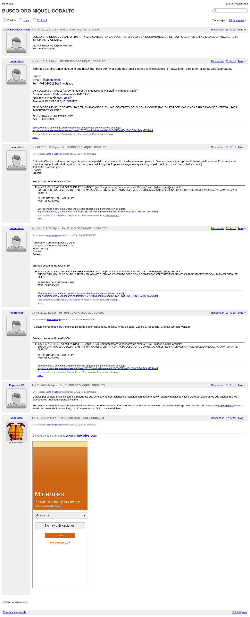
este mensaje (53, 154)
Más (240, 29)
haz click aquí (106, 134)
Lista (26, 20)
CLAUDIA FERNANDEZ (17, 29)
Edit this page (239, 612)
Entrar (229, 3)
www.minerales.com (81, 435)
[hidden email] (52, 80)
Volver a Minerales (15, 602)
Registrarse (241, 3)
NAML (35, 138)
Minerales (7, 3)
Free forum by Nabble (14, 612)
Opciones (238, 20)
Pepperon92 (16, 385)
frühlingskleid (225, 405)
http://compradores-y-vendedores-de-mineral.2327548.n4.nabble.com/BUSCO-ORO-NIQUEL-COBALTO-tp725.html (92, 130)
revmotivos (17, 61)
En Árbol (42, 20)
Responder (217, 29)
